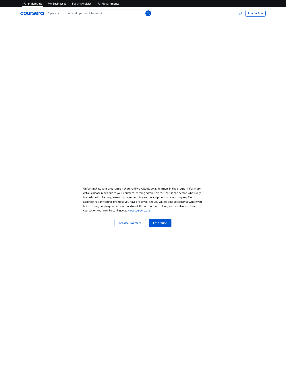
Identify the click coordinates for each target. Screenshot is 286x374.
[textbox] (108, 13)
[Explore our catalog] (54, 13)
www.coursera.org (138, 211)
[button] (239, 13)
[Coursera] (32, 13)
